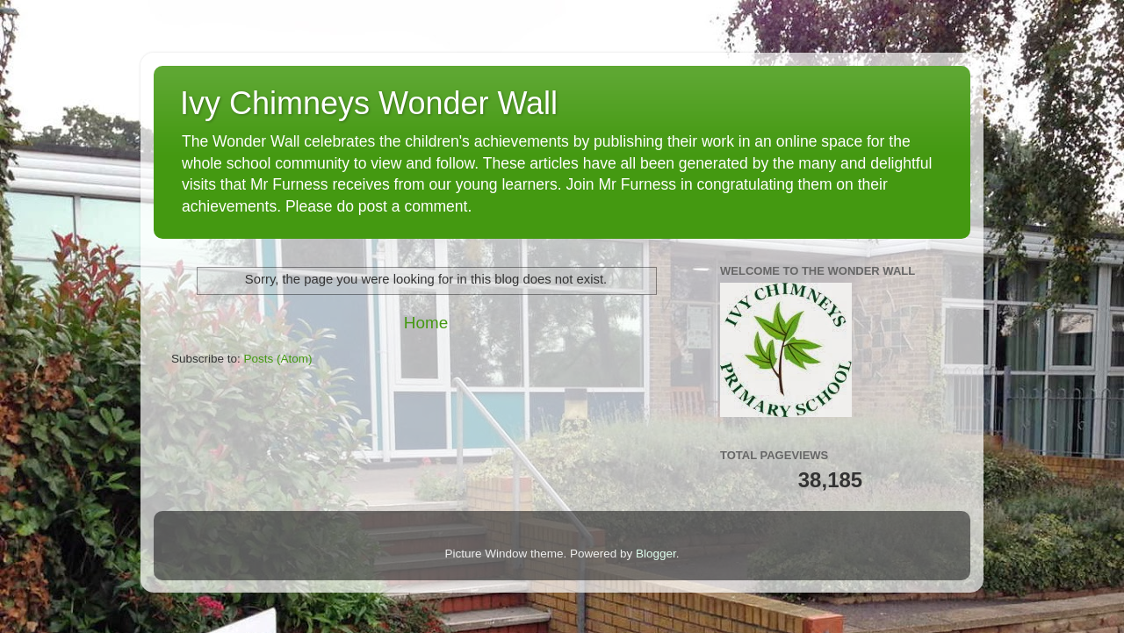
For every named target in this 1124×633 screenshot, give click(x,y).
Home (426, 322)
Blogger (656, 553)
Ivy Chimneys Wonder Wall (369, 103)
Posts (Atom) (278, 358)
